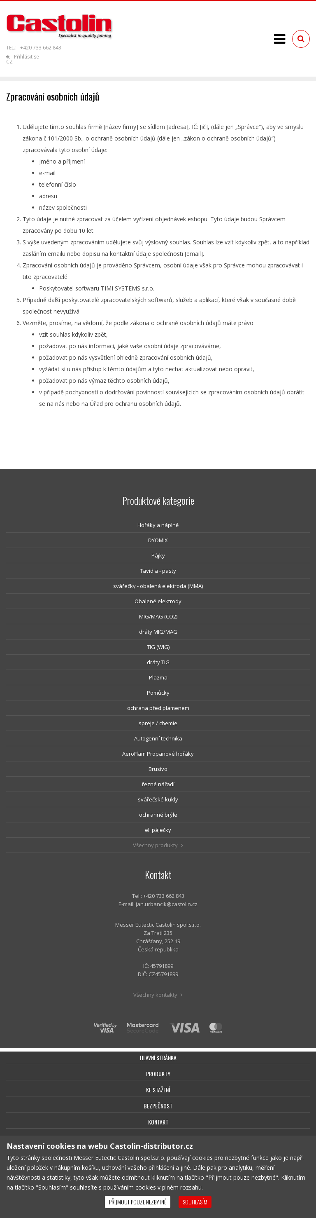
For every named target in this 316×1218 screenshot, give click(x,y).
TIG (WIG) (158, 647)
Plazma (158, 677)
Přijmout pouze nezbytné (137, 1201)
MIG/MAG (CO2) (158, 616)
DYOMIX (158, 540)
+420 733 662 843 (40, 47)
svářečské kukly (158, 799)
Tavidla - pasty (158, 570)
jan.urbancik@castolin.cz (167, 904)
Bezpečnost (158, 1105)
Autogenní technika (158, 738)
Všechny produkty (158, 845)
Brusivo (158, 769)
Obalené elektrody (158, 601)
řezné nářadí (158, 784)
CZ (9, 61)
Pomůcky (158, 692)
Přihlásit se (22, 56)
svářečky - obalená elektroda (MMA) (158, 586)
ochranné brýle (158, 814)
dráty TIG (158, 662)
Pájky (158, 555)
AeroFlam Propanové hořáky (158, 753)
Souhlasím (195, 1201)
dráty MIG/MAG (158, 631)
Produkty (158, 1073)
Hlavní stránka (158, 1057)
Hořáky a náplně (158, 525)
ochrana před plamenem (158, 708)
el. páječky (158, 830)
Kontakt (158, 1121)
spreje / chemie (158, 723)
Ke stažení (158, 1089)
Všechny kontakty (158, 994)
